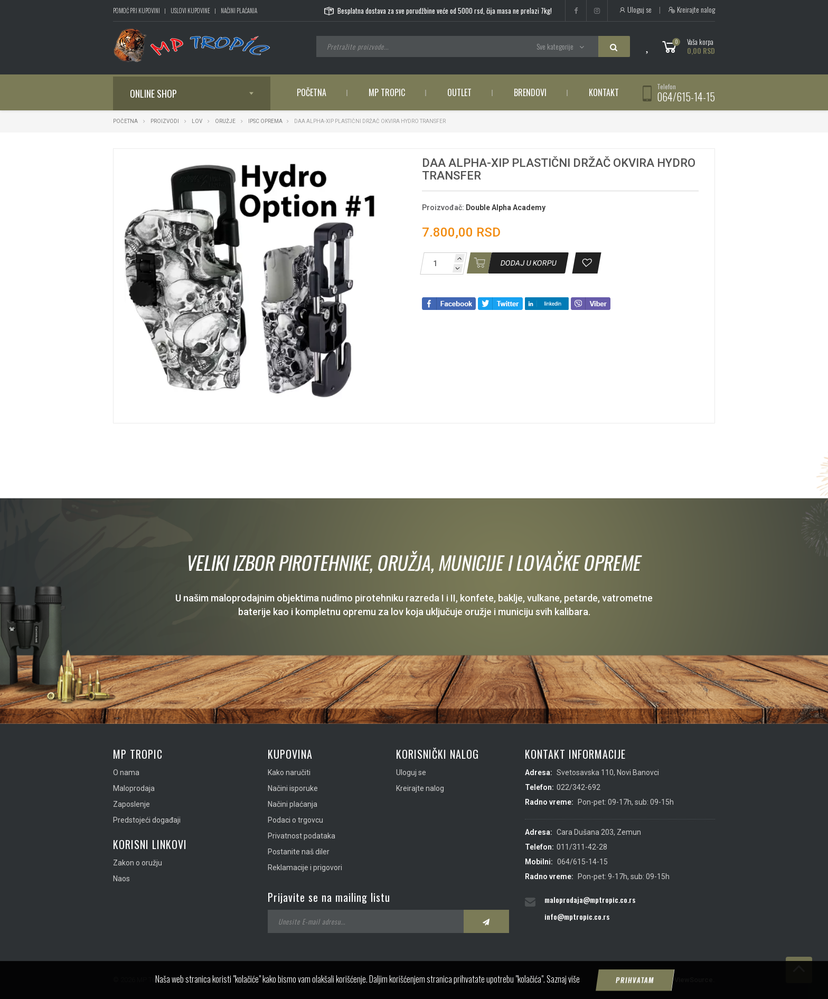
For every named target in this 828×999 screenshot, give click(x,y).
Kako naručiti (289, 772)
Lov (197, 121)
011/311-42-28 (582, 847)
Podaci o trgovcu (295, 820)
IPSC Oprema (265, 121)
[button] (376, 166)
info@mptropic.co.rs (576, 916)
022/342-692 (578, 787)
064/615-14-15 (686, 97)
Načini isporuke (293, 788)
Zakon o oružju (137, 863)
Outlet (459, 92)
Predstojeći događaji (147, 820)
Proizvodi (165, 121)
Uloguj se (635, 9)
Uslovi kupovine (190, 10)
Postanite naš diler (299, 851)
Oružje (225, 121)
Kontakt (604, 92)
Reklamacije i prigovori (305, 867)
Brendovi (530, 92)
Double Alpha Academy (505, 207)
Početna (311, 92)
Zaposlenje (131, 804)
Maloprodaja (134, 788)
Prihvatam (635, 986)
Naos (121, 878)
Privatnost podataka (301, 836)
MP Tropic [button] (387, 92)
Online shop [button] (153, 93)
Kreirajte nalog (691, 9)
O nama (126, 772)
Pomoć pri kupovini (136, 10)
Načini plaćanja (239, 10)
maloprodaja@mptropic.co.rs (589, 899)
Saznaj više (563, 984)
